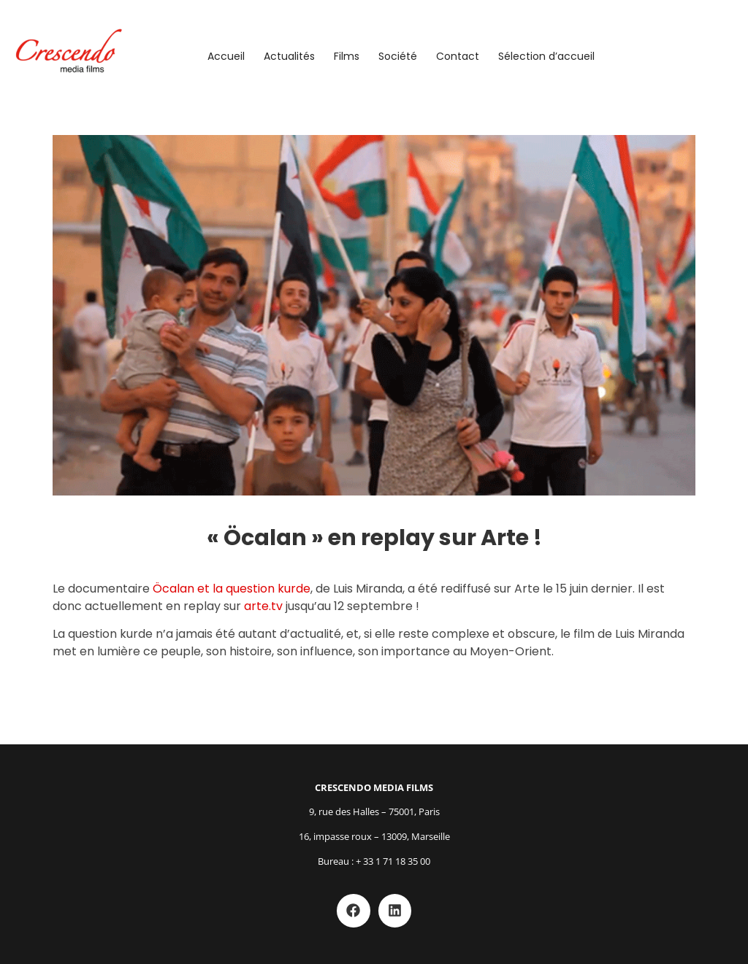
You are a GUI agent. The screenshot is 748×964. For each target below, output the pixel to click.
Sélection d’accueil (546, 56)
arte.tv (263, 606)
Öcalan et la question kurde (231, 588)
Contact (457, 56)
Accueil (226, 56)
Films (346, 56)
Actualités (289, 56)
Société (397, 56)
